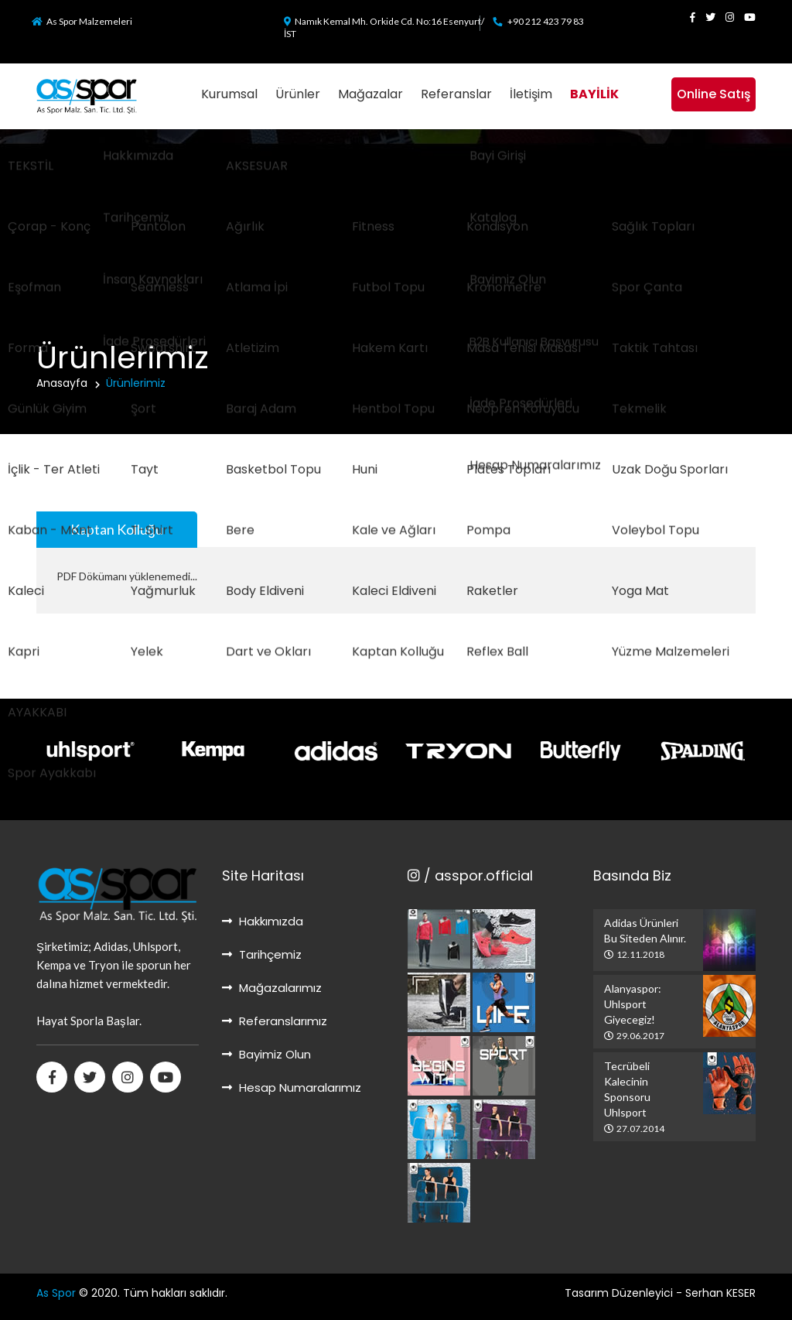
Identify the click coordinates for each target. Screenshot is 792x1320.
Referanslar (456, 94)
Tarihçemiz (262, 954)
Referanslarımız (274, 1021)
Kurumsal (229, 94)
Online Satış (714, 94)
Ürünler (297, 94)
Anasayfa (61, 383)
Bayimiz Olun (266, 1054)
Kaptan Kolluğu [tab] (116, 529)
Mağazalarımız (272, 988)
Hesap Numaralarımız (291, 1087)
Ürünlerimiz (136, 383)
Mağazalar (370, 94)
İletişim (531, 94)
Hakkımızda (262, 921)
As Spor (56, 1293)
